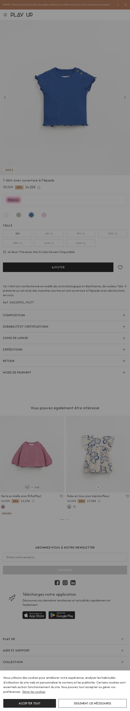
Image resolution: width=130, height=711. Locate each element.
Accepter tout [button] (30, 703)
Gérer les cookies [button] (33, 692)
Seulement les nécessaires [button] (92, 703)
